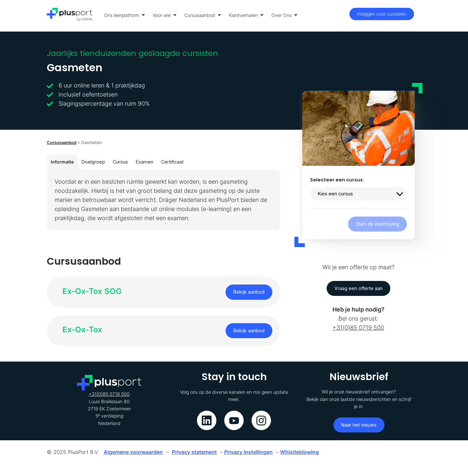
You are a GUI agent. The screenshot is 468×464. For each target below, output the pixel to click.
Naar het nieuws (359, 425)
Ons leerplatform (124, 15)
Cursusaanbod (202, 15)
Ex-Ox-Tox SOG (92, 291)
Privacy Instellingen (248, 452)
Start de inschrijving (377, 224)
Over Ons (284, 15)
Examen (144, 162)
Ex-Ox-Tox (82, 329)
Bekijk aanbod (249, 292)
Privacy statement (194, 452)
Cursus (120, 162)
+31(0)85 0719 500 (358, 327)
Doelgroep (93, 162)
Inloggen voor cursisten (381, 14)
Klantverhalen (246, 15)
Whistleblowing (299, 452)
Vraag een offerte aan (358, 288)
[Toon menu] (419, 16)
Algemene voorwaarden (133, 452)
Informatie (62, 162)
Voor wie (164, 15)
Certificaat (172, 162)
